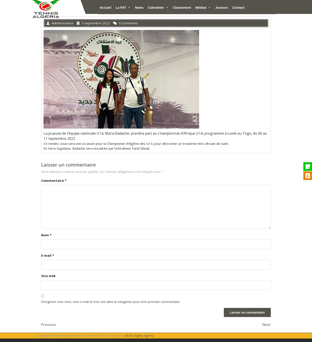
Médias (203, 7)
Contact (238, 7)
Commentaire (54, 180)
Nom (46, 235)
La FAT (123, 7)
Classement (182, 7)
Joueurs (221, 7)
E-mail (47, 255)
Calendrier (158, 7)
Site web (48, 276)
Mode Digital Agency (139, 336)
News (139, 7)
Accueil (105, 7)
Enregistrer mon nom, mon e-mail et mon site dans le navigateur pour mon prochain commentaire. (110, 302)
